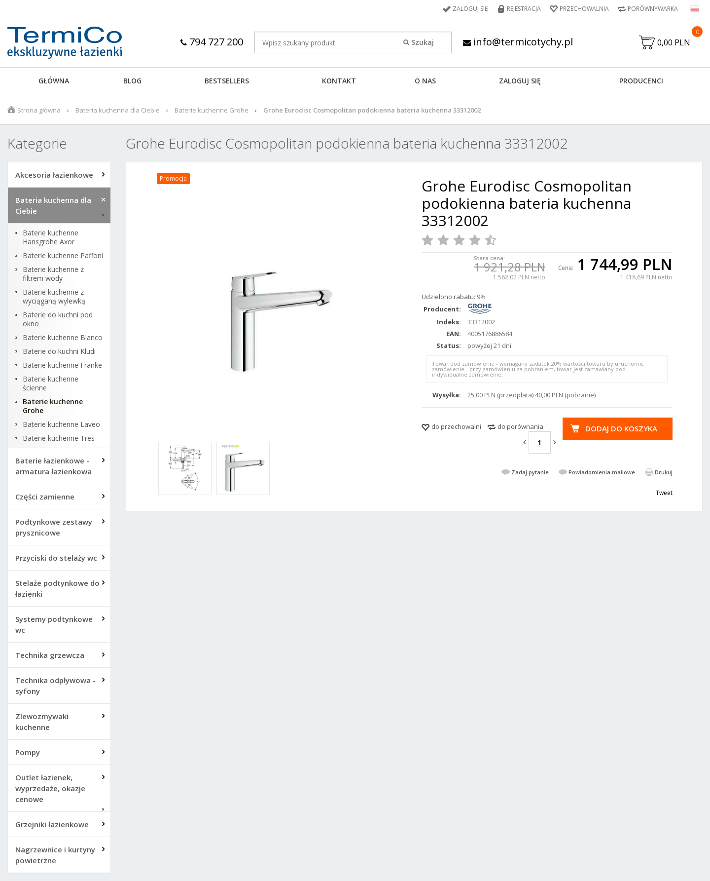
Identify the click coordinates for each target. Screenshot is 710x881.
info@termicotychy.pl (518, 41)
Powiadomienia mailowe (601, 472)
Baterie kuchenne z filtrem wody (53, 274)
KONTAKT (339, 80)
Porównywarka (653, 8)
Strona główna (39, 110)
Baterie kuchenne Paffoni (63, 255)
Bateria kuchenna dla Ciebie (117, 110)
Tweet (664, 493)
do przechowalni (456, 426)
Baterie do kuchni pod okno (58, 319)
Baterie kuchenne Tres (59, 438)
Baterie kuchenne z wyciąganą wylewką (54, 297)
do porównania (520, 426)
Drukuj (664, 472)
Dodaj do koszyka (621, 428)
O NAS (425, 80)
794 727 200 (211, 41)
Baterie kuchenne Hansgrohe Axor (50, 237)
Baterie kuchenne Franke (62, 365)
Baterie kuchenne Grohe (211, 110)
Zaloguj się (470, 8)
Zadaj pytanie (530, 472)
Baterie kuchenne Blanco (63, 337)
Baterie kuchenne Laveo (61, 424)
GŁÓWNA (53, 80)
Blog (132, 80)
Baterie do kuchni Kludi (59, 351)
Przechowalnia (584, 8)
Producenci (641, 80)
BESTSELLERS (227, 80)
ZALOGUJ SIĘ (520, 80)
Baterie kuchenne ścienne (50, 383)
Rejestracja (524, 8)
